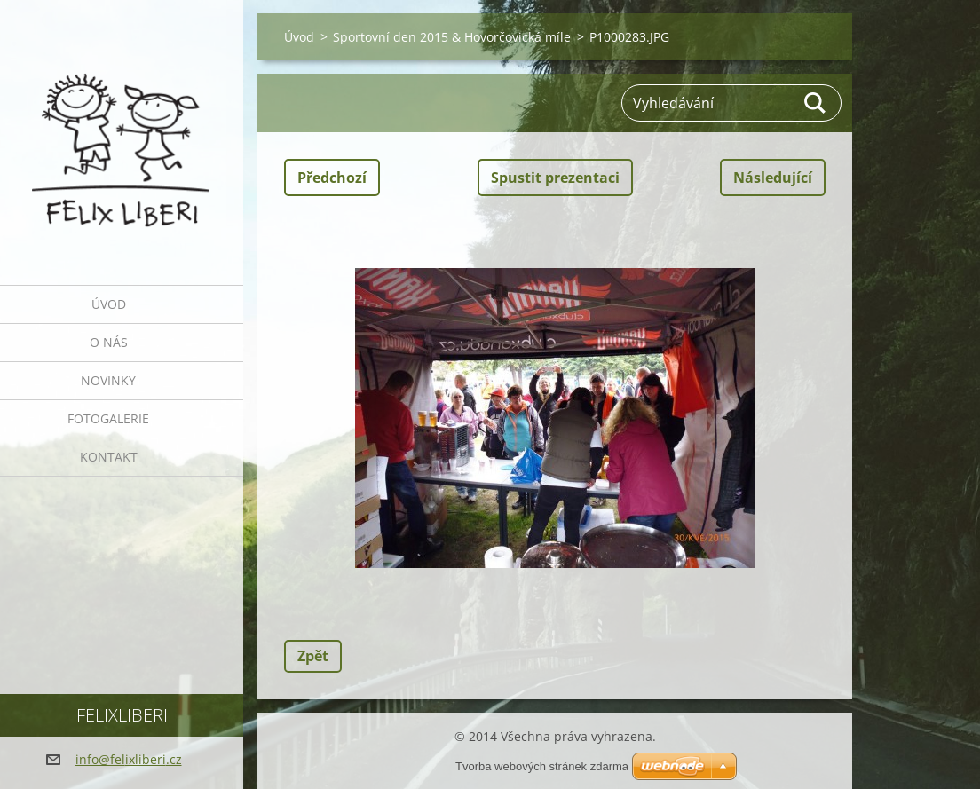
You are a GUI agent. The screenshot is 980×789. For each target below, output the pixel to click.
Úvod (108, 304)
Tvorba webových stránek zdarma (541, 766)
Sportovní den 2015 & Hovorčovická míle (452, 36)
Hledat (815, 103)
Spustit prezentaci (555, 177)
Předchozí (332, 177)
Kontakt (109, 456)
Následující (772, 177)
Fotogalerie (108, 418)
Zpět (312, 656)
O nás (109, 342)
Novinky (108, 380)
